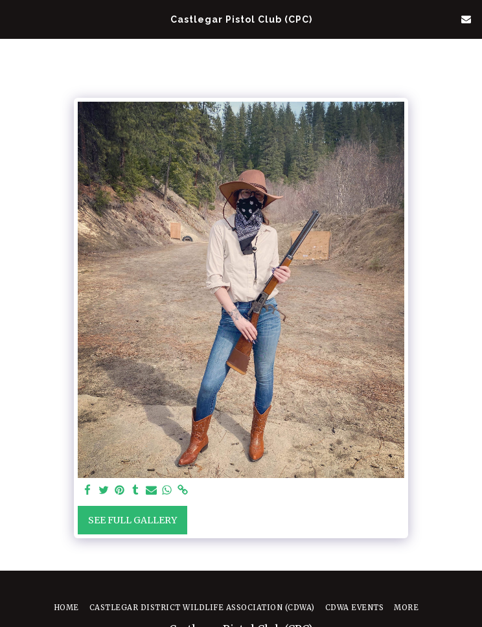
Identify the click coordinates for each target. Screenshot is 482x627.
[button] (14, 18)
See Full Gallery (132, 520)
